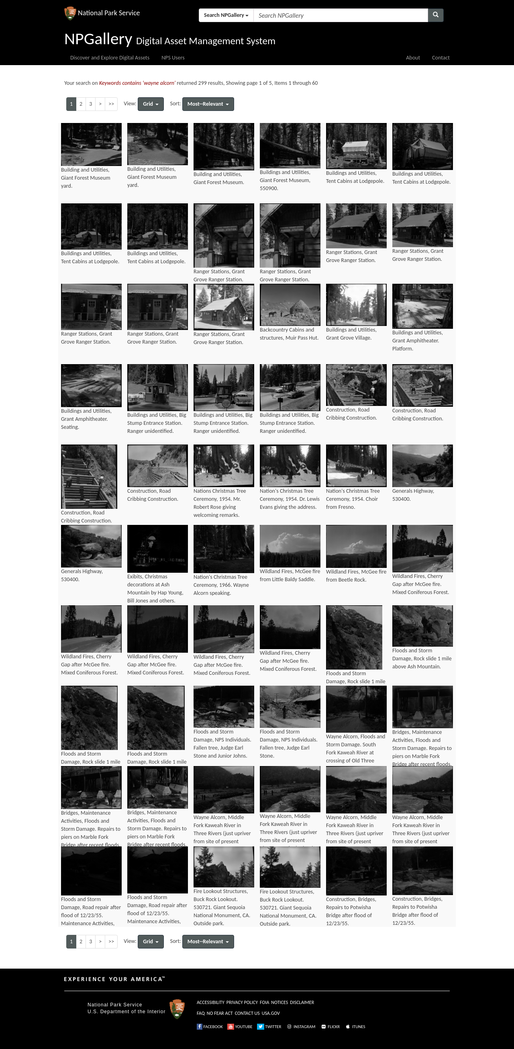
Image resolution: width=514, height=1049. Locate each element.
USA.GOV (271, 1013)
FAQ (201, 1013)
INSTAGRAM (301, 1026)
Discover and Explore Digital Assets (109, 57)
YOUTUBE (240, 1026)
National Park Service (115, 1005)
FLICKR (330, 1026)
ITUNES (355, 1026)
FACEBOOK (210, 1026)
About (413, 57)
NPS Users (172, 57)
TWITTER (269, 1026)
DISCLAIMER (302, 1002)
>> (111, 103)
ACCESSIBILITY (210, 1002)
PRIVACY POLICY (242, 1002)
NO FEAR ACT (220, 1013)
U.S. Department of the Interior (126, 1011)
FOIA (264, 1002)
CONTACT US (247, 1013)
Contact (441, 57)
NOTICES (279, 1002)
